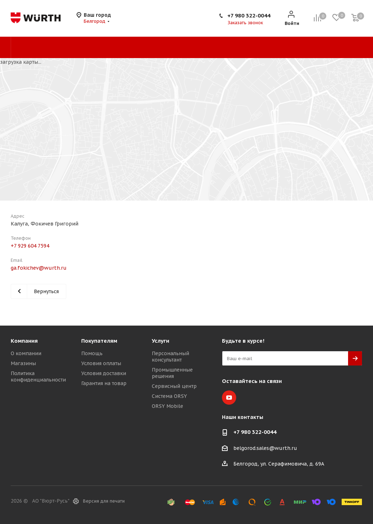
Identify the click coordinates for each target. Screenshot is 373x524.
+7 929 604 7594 (30, 246)
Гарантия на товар (103, 383)
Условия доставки (103, 373)
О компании (26, 353)
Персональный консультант (170, 356)
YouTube (229, 397)
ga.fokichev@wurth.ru (39, 268)
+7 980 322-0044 (248, 15)
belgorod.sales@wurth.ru (265, 448)
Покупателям (99, 340)
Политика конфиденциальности (38, 376)
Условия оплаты (101, 363)
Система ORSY (169, 396)
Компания (24, 340)
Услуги (160, 340)
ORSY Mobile (167, 406)
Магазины (23, 363)
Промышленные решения (172, 373)
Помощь (92, 353)
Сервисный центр (174, 386)
